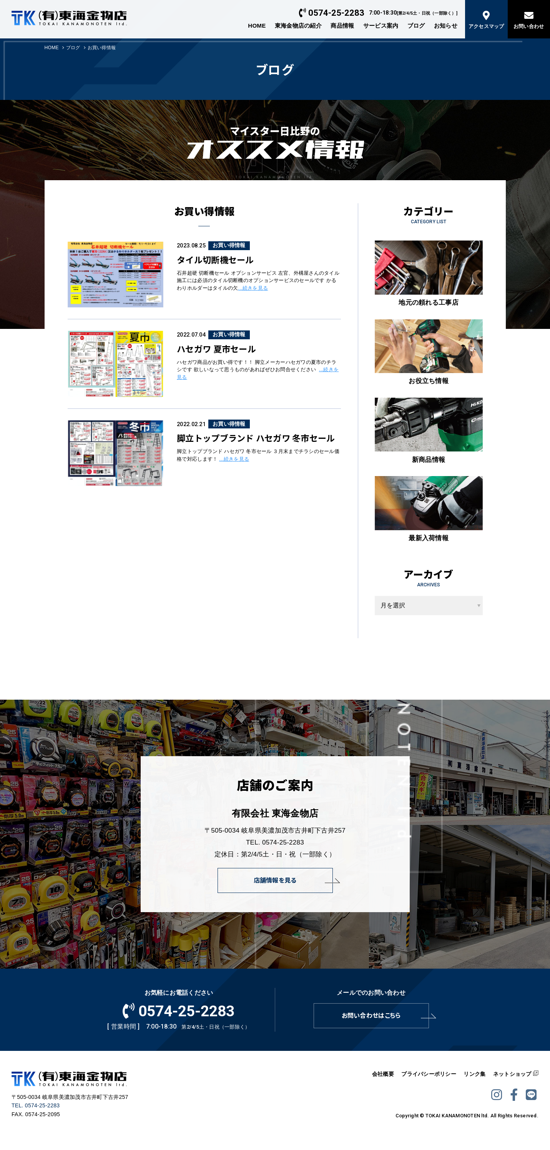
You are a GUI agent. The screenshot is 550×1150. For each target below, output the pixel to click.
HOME (257, 25)
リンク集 (474, 1074)
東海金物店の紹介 (298, 25)
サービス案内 (381, 25)
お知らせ (445, 25)
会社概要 (383, 1074)
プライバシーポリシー (428, 1074)
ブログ (416, 25)
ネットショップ (512, 1074)
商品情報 (342, 25)
